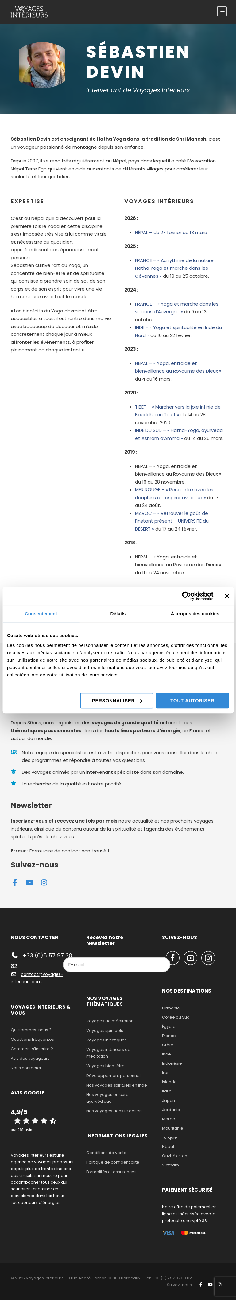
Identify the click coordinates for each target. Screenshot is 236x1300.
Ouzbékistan (174, 1156)
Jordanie (171, 1110)
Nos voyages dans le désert (114, 1111)
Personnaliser (117, 700)
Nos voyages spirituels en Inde (116, 1085)
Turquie (169, 1137)
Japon (168, 1100)
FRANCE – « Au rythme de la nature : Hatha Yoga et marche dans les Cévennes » (175, 268)
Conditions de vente (106, 1153)
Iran (166, 1072)
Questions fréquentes (32, 1039)
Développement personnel (113, 1076)
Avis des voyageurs (30, 1058)
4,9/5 (19, 1112)
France (169, 1036)
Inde (166, 1054)
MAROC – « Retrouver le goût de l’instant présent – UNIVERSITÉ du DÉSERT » (172, 521)
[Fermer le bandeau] (227, 596)
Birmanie (171, 1008)
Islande (169, 1082)
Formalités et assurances (111, 1172)
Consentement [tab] (41, 613)
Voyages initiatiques (106, 1040)
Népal (168, 1146)
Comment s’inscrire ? (32, 1049)
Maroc (168, 1119)
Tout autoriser (192, 700)
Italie (167, 1091)
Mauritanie (172, 1128)
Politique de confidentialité (112, 1162)
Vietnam (170, 1165)
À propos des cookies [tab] (195, 613)
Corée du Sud (176, 1017)
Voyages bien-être (105, 1066)
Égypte (169, 1026)
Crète (167, 1045)
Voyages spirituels (104, 1030)
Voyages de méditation (109, 1021)
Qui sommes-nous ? (31, 1030)
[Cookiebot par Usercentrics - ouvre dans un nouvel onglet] (186, 596)
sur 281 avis (21, 1129)
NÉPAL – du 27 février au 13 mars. (171, 232)
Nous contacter (26, 1068)
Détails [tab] (118, 613)
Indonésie (172, 1063)
